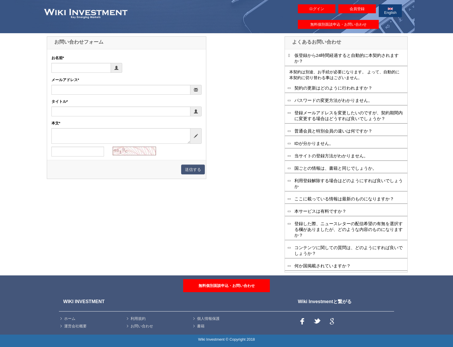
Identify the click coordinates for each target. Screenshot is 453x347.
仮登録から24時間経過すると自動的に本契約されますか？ (346, 58)
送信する (193, 169)
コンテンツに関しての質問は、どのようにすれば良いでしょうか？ (348, 250)
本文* (55, 123)
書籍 (201, 326)
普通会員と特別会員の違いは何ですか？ (333, 130)
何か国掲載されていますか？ (322, 265)
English (390, 11)
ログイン (316, 9)
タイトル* (59, 102)
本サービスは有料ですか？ (320, 211)
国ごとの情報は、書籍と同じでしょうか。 (335, 168)
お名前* (57, 58)
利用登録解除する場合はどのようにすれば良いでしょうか (348, 183)
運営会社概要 (75, 326)
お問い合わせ (142, 326)
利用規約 (138, 318)
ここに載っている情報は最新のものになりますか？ (344, 198)
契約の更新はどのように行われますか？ (333, 87)
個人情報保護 (208, 318)
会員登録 (357, 9)
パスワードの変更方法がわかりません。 (333, 100)
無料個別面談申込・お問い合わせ (338, 24)
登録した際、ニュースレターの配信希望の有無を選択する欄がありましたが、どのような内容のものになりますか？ (348, 229)
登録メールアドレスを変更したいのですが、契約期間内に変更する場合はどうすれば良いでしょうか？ (348, 115)
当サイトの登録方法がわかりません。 (331, 155)
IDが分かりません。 (313, 143)
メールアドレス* (65, 80)
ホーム (69, 318)
